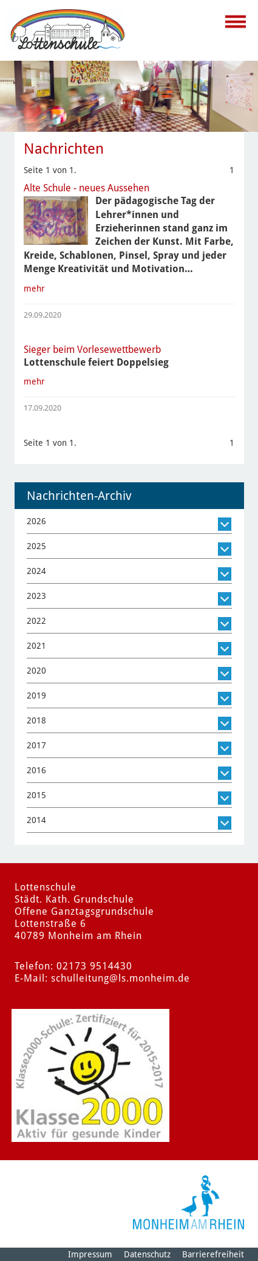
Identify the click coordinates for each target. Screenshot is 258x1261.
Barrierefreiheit (213, 1254)
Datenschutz (147, 1254)
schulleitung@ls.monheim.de (120, 978)
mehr (34, 288)
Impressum (90, 1254)
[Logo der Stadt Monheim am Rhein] (188, 1202)
